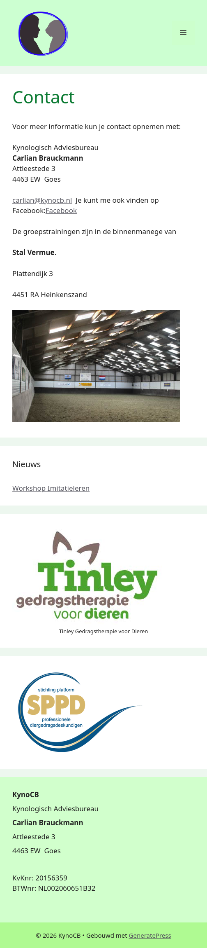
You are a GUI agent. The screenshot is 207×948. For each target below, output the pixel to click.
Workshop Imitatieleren (51, 488)
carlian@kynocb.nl (42, 200)
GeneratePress (150, 935)
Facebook (61, 210)
